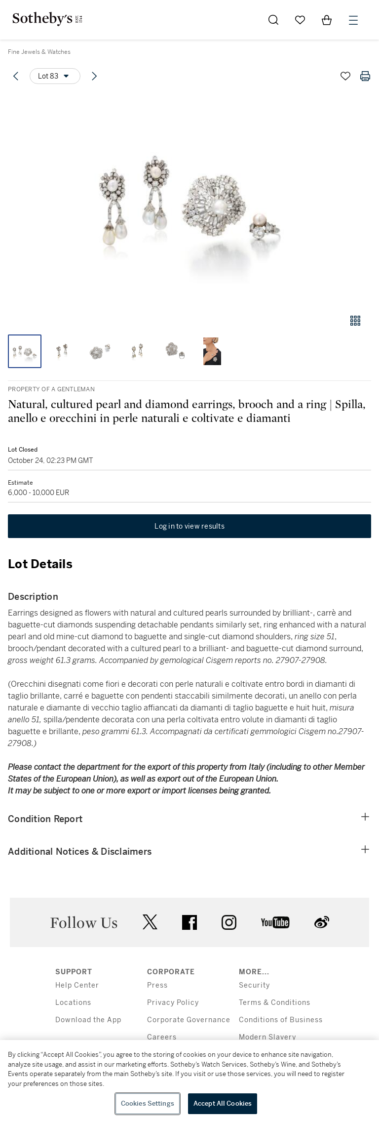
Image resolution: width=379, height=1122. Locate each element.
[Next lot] (94, 76)
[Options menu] (55, 76)
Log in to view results (189, 526)
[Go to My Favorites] (300, 20)
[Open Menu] (353, 20)
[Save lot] (345, 76)
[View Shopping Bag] (327, 20)
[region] (189, 1081)
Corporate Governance (188, 1020)
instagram (229, 922)
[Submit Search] (273, 20)
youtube (275, 922)
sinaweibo (321, 922)
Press (157, 985)
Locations (73, 1002)
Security (254, 985)
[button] (189, 199)
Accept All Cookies (222, 1103)
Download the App (88, 1020)
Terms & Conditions (274, 1002)
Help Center (77, 985)
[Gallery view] (355, 321)
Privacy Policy (173, 1002)
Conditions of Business (281, 1020)
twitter (150, 922)
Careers (162, 1037)
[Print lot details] (365, 76)
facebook (189, 922)
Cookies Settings (147, 1103)
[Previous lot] (16, 76)
